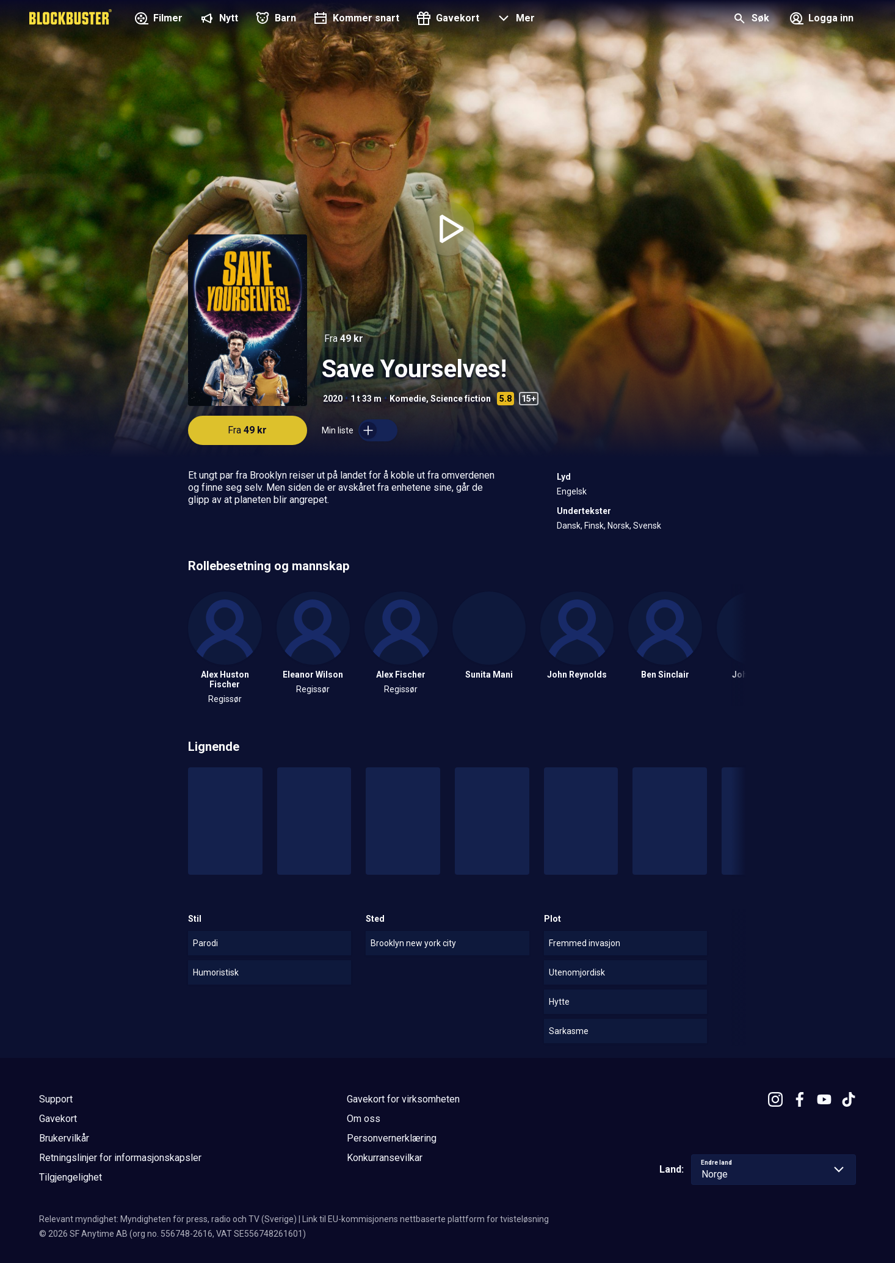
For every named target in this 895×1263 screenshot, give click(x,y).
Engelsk (572, 491)
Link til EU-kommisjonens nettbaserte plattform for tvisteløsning (425, 1219)
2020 (332, 399)
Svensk (647, 525)
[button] (514, 19)
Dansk (569, 525)
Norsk (618, 525)
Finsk (594, 525)
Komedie (408, 399)
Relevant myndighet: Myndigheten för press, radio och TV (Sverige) (168, 1219)
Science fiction (460, 399)
